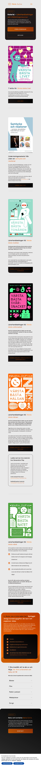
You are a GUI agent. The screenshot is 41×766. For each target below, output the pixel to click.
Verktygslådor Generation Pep (17, 482)
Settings (19, 760)
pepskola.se (13, 473)
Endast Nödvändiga (7, 763)
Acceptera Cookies (19, 763)
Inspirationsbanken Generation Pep (18, 478)
